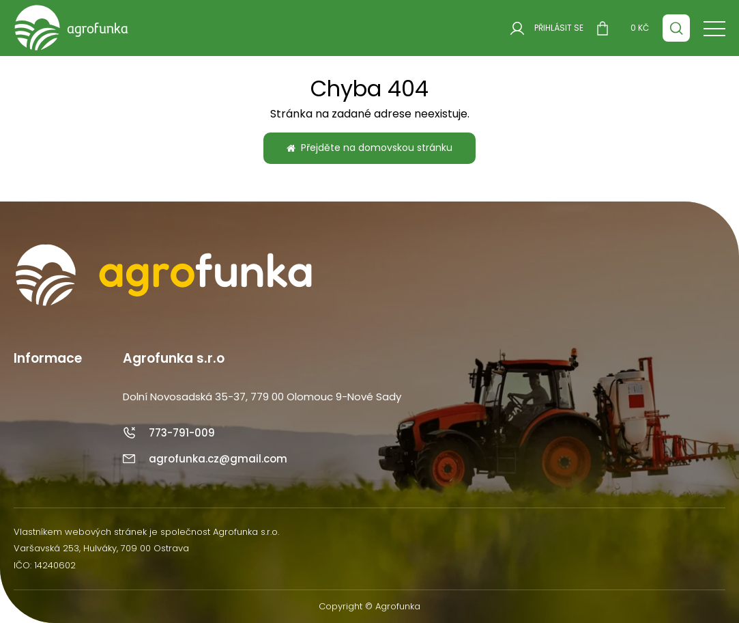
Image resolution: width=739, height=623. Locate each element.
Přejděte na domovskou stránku (369, 147)
